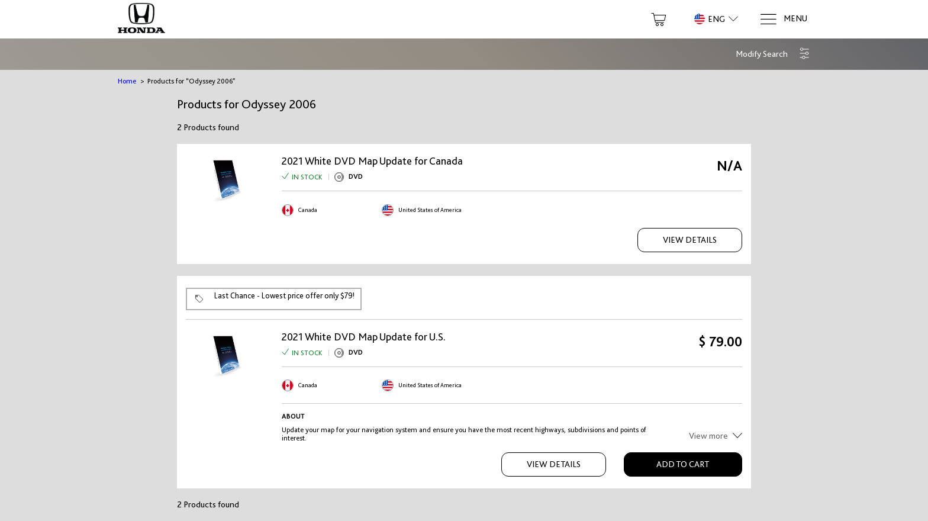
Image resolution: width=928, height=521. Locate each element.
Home (127, 81)
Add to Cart (682, 464)
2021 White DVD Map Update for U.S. (364, 337)
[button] (773, 54)
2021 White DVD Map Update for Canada (372, 161)
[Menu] (783, 19)
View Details (690, 239)
